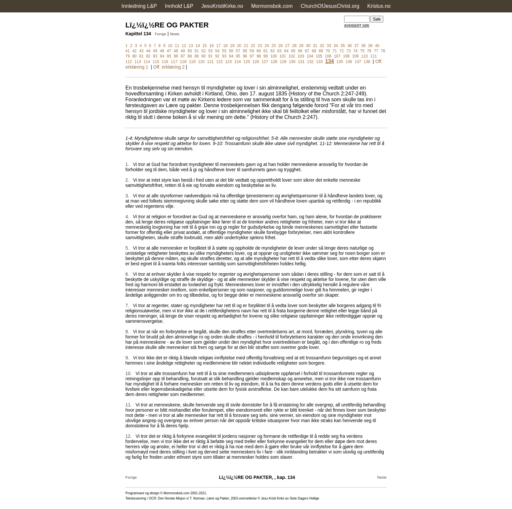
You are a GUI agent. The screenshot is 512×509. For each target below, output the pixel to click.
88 (189, 56)
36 (349, 45)
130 (292, 61)
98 (259, 56)
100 (273, 56)
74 (355, 51)
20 (239, 45)
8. (127, 331)
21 (246, 45)
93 (224, 56)
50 (189, 51)
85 (169, 56)
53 (210, 51)
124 (237, 61)
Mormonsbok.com (272, 6)
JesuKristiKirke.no (222, 6)
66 (300, 51)
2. (127, 180)
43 (141, 51)
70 (328, 51)
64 (286, 51)
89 (196, 56)
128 (274, 61)
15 (204, 45)
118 (183, 61)
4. (127, 216)
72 (341, 51)
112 (128, 61)
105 (319, 56)
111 (373, 56)
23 (260, 45)
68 (314, 51)
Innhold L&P (179, 6)
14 (198, 45)
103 (300, 56)
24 (266, 45)
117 (174, 61)
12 (184, 45)
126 (255, 61)
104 (310, 56)
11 (177, 45)
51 (196, 51)
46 (162, 51)
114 (147, 61)
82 (148, 56)
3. (127, 195)
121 (210, 61)
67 (307, 51)
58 (245, 51)
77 (376, 51)
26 (280, 45)
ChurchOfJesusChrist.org (330, 6)
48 (176, 51)
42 (134, 51)
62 (272, 51)
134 (329, 61)
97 (252, 56)
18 (225, 45)
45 (155, 51)
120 (201, 61)
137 (358, 61)
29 (301, 45)
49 (183, 51)
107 (337, 56)
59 (252, 51)
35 (343, 45)
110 (364, 56)
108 (346, 56)
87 (183, 56)
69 (321, 51)
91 (210, 56)
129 (283, 61)
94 (231, 56)
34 (336, 45)
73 (348, 51)
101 (283, 56)
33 (329, 45)
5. (127, 248)
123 (228, 61)
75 (362, 51)
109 (355, 56)
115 (155, 61)
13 (191, 45)
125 (247, 61)
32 (322, 45)
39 (370, 45)
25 (273, 45)
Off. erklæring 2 (168, 67)
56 (231, 51)
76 (369, 51)
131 (301, 61)
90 (203, 56)
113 (138, 61)
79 (127, 56)
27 (287, 45)
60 (259, 51)
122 (219, 61)
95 (238, 56)
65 (293, 51)
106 (328, 56)
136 (348, 61)
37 (356, 45)
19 (232, 45)
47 (169, 51)
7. (127, 305)
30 (308, 45)
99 (266, 56)
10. (128, 373)
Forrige (160, 34)
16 (211, 45)
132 (310, 61)
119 (192, 61)
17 (218, 45)
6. (127, 274)
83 (155, 56)
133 (319, 61)
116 (165, 61)
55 (224, 51)
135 (339, 61)
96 (245, 56)
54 (217, 51)
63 (279, 51)
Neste (175, 34)
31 (315, 45)
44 (148, 51)
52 (203, 51)
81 (141, 56)
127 (265, 61)
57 (238, 51)
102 (292, 56)
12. (128, 436)
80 (134, 56)
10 (170, 45)
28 (294, 45)
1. (127, 164)
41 (127, 51)
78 (383, 51)
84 (162, 56)
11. (128, 404)
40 (377, 45)
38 (363, 45)
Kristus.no (379, 6)
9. (127, 357)
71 (334, 51)
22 (253, 45)
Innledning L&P (139, 6)
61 (266, 51)
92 (217, 56)
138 (367, 61)
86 (176, 56)
